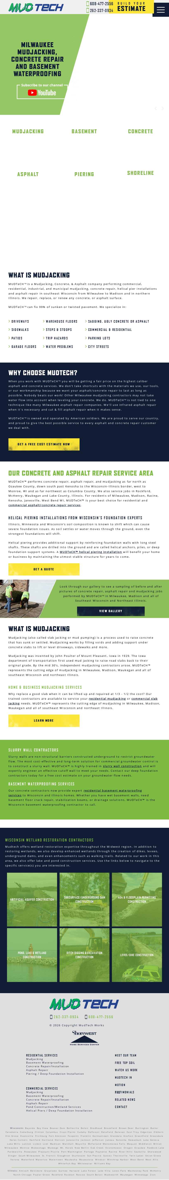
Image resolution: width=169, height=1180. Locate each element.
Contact (121, 1107)
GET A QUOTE (40, 569)
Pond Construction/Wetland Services (53, 1107)
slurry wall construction (122, 766)
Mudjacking (34, 1059)
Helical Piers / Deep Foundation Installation (59, 1111)
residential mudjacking (107, 699)
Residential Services (42, 1055)
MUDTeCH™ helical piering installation (91, 552)
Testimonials (124, 1092)
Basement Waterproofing (45, 1063)
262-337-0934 (99, 10)
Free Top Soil (125, 1063)
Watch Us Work (126, 1070)
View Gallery (111, 611)
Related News (125, 1100)
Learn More (40, 721)
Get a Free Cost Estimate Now (40, 444)
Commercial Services (42, 1089)
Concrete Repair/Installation (47, 1067)
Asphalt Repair (37, 1070)
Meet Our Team (126, 1055)
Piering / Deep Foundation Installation (55, 1074)
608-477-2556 (99, 4)
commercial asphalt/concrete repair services (44, 505)
